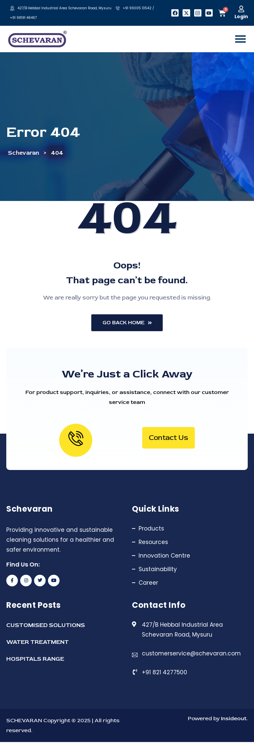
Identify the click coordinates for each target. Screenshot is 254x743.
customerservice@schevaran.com (191, 654)
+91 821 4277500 (164, 673)
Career (148, 584)
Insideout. (234, 719)
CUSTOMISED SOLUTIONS (45, 626)
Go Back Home (127, 323)
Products (151, 529)
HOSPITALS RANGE (35, 660)
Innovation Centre (164, 557)
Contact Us (168, 438)
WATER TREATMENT (37, 643)
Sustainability (158, 570)
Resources (153, 543)
